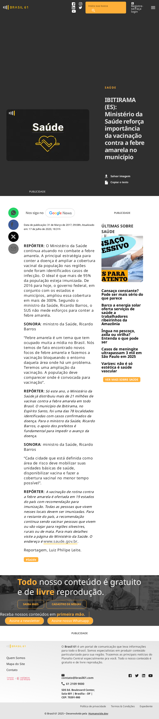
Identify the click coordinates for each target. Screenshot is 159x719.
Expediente (146, 706)
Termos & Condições (123, 706)
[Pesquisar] (93, 10)
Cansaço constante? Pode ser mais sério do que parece (122, 294)
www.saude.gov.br (60, 541)
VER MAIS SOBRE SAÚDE (121, 379)
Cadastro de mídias (66, 604)
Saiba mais (31, 604)
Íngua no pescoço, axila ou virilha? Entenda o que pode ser (120, 336)
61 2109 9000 (72, 683)
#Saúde (31, 559)
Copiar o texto (116, 182)
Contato (12, 670)
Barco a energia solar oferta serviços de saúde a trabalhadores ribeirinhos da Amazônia (121, 314)
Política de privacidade (93, 706)
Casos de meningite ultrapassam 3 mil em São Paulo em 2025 (121, 352)
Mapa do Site (15, 664)
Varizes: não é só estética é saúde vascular (116, 367)
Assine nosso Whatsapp (70, 620)
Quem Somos (15, 658)
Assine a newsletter (24, 620)
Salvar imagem (117, 176)
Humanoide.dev (98, 713)
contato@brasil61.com (77, 677)
